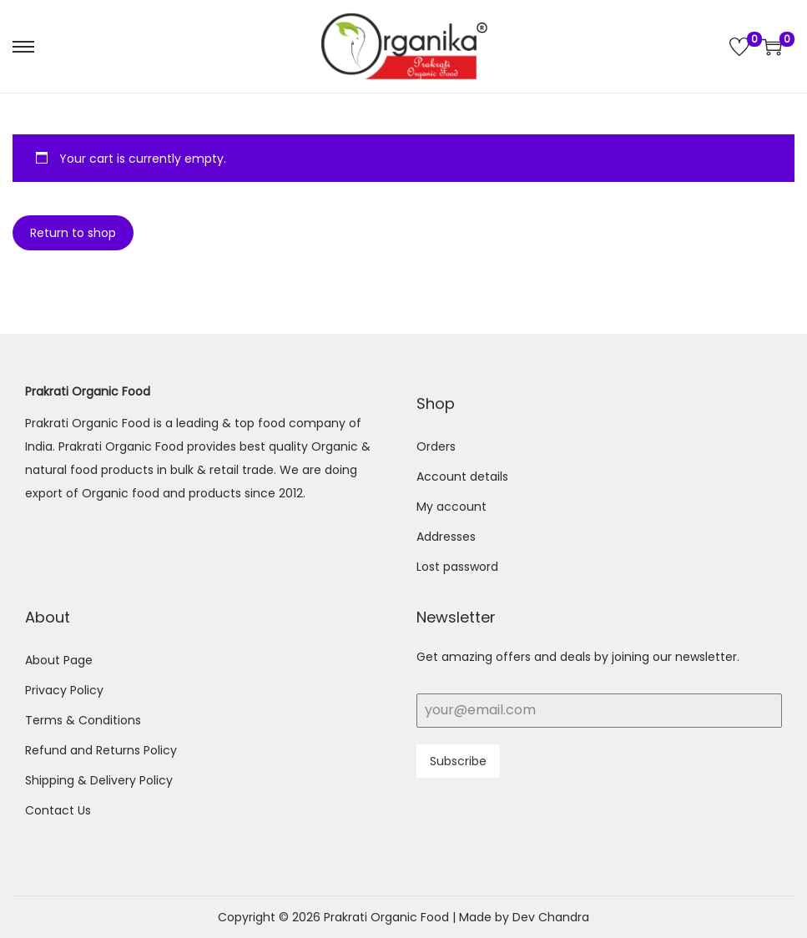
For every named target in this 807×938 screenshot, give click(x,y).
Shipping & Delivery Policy (99, 780)
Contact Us (58, 810)
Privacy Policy (64, 690)
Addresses (446, 536)
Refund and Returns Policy (101, 750)
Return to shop (73, 232)
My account (451, 506)
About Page (59, 660)
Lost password (457, 566)
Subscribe (458, 761)
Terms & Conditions (83, 720)
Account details (462, 476)
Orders (436, 446)
